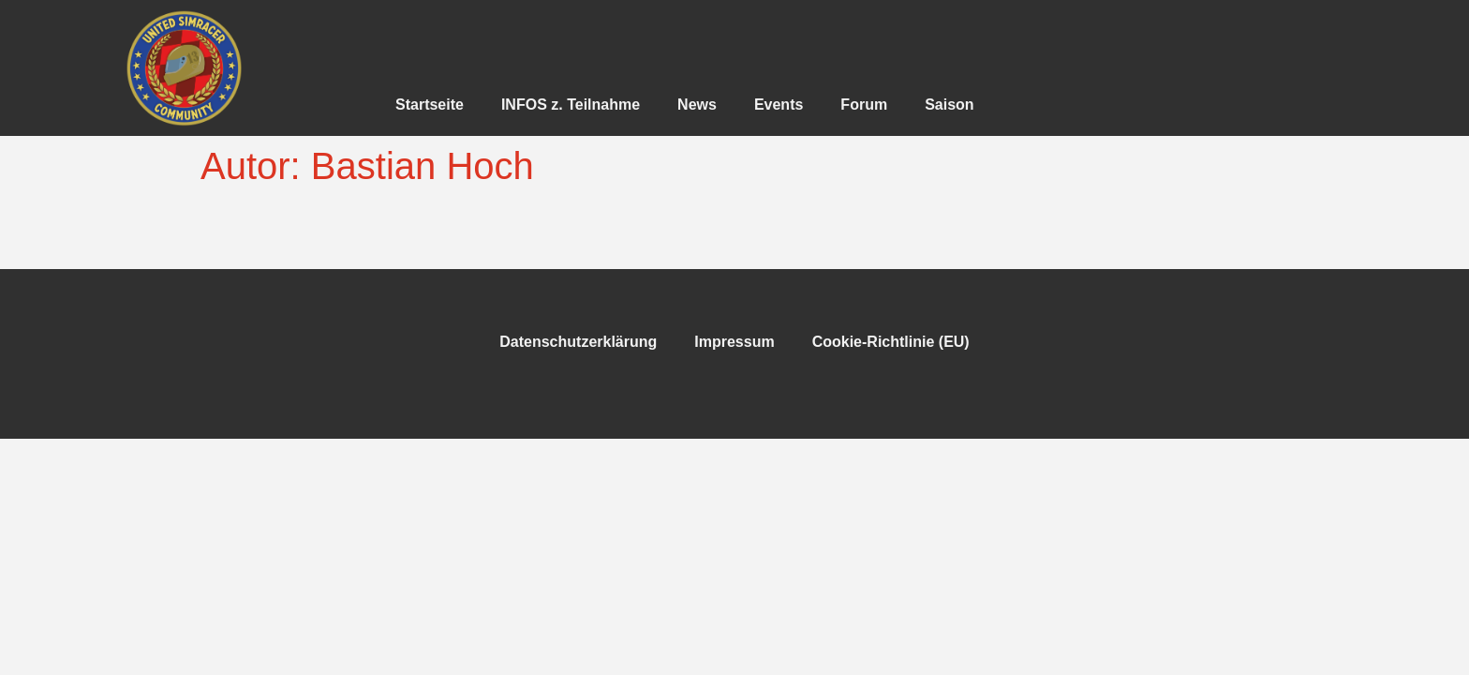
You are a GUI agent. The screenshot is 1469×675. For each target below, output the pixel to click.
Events (778, 104)
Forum (863, 104)
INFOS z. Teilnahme (570, 104)
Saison (949, 104)
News (697, 104)
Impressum (734, 342)
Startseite (429, 104)
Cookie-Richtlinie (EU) (891, 342)
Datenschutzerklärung (578, 342)
